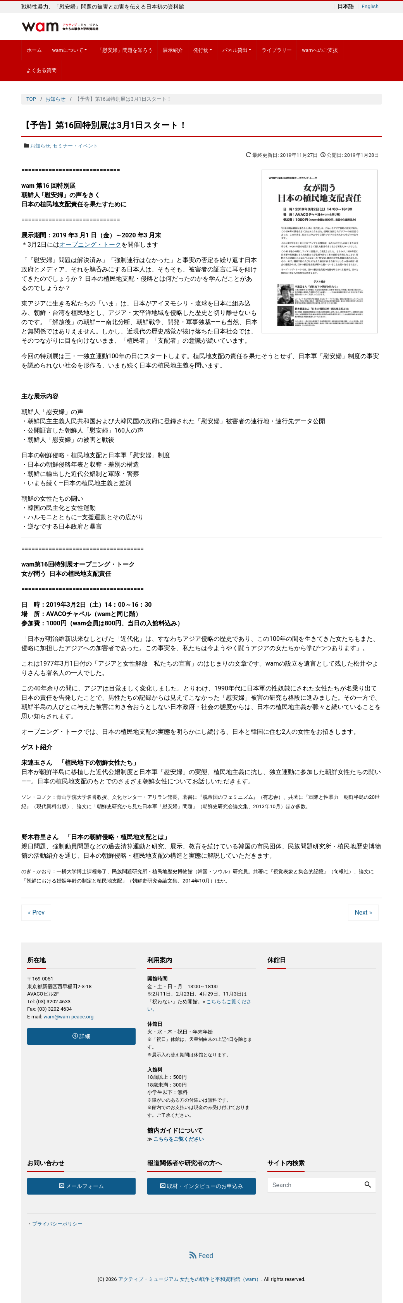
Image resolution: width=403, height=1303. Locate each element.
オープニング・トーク (90, 244)
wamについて (67, 50)
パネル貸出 (235, 50)
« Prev (36, 912)
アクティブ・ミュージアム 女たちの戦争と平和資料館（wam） (189, 1279)
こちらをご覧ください (178, 1139)
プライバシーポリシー (57, 1224)
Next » (363, 912)
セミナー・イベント (75, 146)
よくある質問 (41, 70)
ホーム (34, 50)
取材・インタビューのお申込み (201, 1186)
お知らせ (40, 146)
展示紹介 (173, 50)
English (369, 6)
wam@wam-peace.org (68, 1017)
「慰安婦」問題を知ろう (125, 50)
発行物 (200, 50)
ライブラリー (277, 50)
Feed (201, 1255)
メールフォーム (81, 1186)
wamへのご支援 (320, 50)
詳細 (81, 1036)
